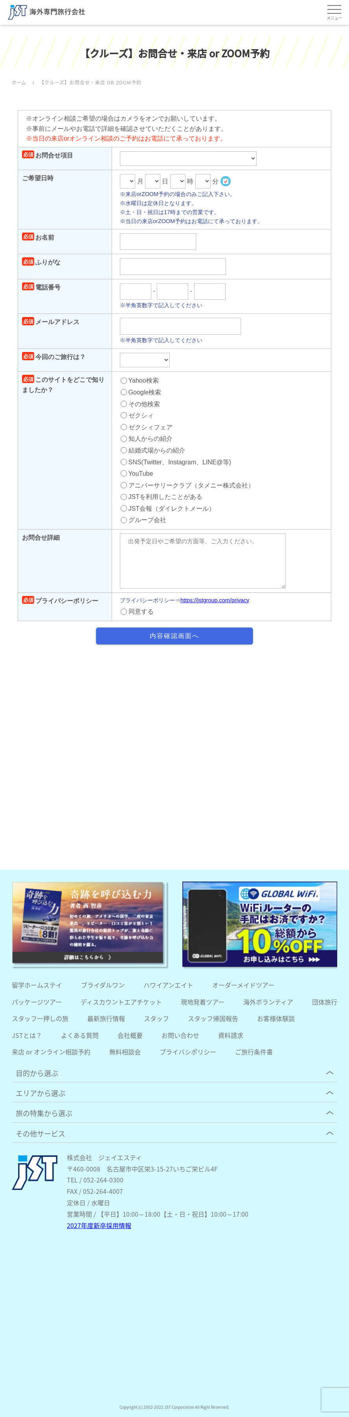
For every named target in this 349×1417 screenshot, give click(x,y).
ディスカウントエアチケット (121, 1001)
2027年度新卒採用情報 (99, 1225)
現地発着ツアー (202, 1001)
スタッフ (156, 1018)
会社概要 (130, 1035)
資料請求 (230, 1035)
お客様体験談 (276, 1018)
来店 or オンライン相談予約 (51, 1051)
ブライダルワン (103, 985)
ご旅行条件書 (254, 1051)
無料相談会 (125, 1051)
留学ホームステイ (37, 985)
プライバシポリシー (188, 1051)
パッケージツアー (37, 1001)
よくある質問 (80, 1035)
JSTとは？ (27, 1035)
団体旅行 (324, 1001)
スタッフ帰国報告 (213, 1018)
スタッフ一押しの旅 (40, 1018)
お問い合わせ (180, 1035)
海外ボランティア (268, 1001)
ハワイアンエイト (168, 985)
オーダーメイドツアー (243, 985)
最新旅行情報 (106, 1018)
